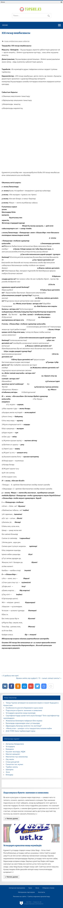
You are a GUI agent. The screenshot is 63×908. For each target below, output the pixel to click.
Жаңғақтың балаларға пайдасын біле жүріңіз (24, 721)
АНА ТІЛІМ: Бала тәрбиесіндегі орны (20, 731)
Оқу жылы (10, 759)
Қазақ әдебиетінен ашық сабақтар (17, 41)
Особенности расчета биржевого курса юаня (24, 708)
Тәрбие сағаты (12, 767)
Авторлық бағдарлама (15, 744)
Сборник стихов (48, 888)
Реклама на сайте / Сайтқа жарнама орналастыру (31, 896)
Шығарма (9, 770)
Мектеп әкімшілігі (13, 754)
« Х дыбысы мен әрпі (10, 676)
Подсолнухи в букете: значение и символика (24, 710)
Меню (3, 2)
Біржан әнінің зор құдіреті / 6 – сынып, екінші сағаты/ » (38, 678)
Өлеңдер (9, 775)
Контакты (41, 892)
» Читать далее (11, 819)
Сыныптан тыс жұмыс (14, 764)
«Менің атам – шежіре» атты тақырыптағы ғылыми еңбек (29, 728)
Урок (30, 888)
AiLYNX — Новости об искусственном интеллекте (33, 903)
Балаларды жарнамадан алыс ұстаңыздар (23, 723)
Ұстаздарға (10, 747)
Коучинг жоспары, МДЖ (15, 752)
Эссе (8, 772)
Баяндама (10, 749)
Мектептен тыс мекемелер (17, 757)
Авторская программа (17, 888)
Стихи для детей (12, 762)
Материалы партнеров (26, 892)
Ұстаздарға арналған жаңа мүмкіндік (21, 713)
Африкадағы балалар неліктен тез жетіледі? (24, 726)
